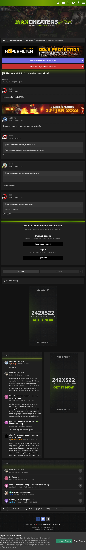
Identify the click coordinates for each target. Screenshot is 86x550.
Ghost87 (12, 479)
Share (21, 271)
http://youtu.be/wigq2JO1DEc (13, 97)
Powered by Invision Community (43, 529)
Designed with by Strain (34, 524)
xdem (11, 164)
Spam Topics (17, 82)
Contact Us (56, 524)
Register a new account (43, 244)
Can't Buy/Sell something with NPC (21, 500)
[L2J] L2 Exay (14, 477)
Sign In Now (43, 258)
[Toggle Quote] (6, 145)
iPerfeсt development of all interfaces (43, 67)
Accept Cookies (64, 541)
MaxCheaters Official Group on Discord (43, 60)
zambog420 (15, 400)
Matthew (12, 118)
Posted (16, 92)
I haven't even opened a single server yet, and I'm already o (29, 485)
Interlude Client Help (16, 361)
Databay (14, 426)
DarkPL (13, 375)
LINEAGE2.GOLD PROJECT (21, 492)
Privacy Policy (47, 524)
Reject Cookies (79, 541)
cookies (26, 542)
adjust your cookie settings (25, 545)
